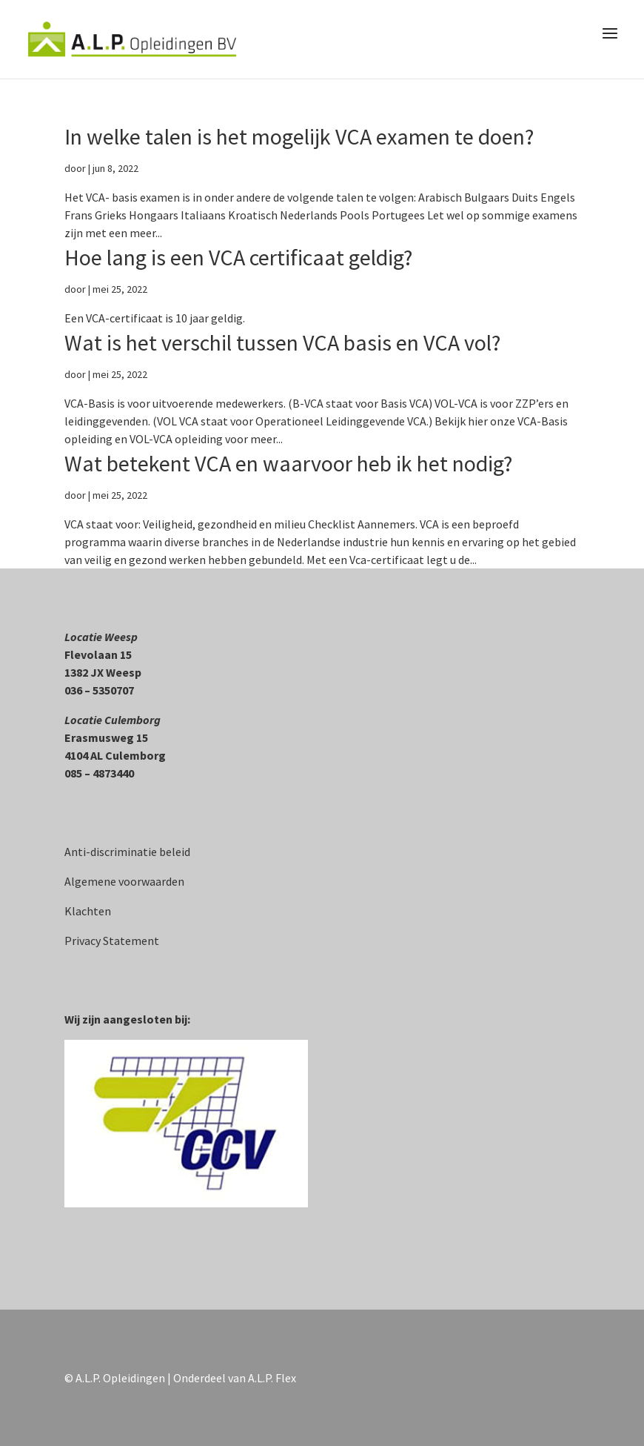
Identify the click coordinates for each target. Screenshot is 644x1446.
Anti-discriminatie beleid (127, 851)
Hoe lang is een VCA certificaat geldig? (238, 257)
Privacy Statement (111, 940)
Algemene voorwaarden (124, 881)
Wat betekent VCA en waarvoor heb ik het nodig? (288, 463)
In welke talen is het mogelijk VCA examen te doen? (299, 136)
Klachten (87, 910)
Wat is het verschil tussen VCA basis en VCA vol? (282, 342)
